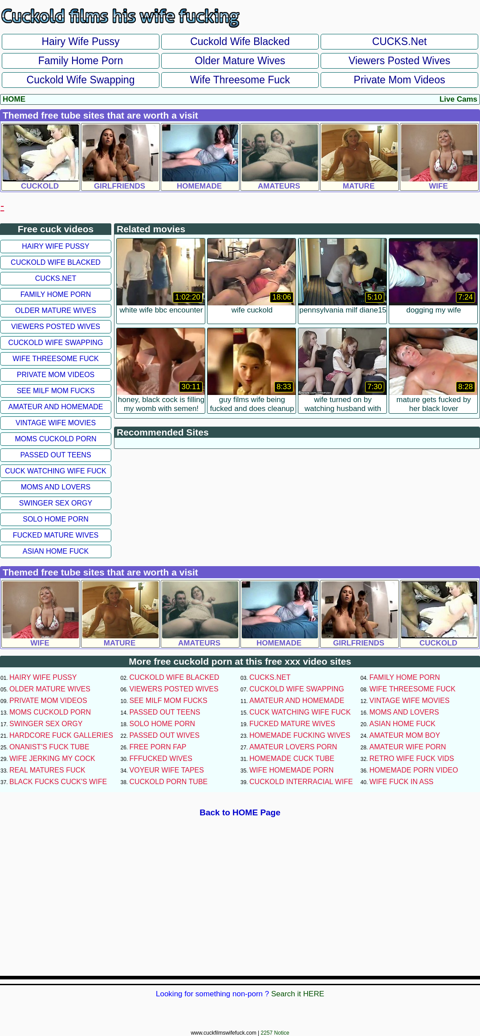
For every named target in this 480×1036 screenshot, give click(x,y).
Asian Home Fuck (56, 551)
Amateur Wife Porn (408, 747)
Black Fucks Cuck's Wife (58, 781)
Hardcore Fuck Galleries (61, 735)
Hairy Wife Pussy (80, 41)
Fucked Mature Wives (56, 535)
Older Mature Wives (240, 60)
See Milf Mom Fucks (55, 391)
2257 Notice (275, 1033)
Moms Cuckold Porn (55, 439)
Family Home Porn (80, 60)
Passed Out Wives (165, 735)
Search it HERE (297, 994)
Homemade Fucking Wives (299, 735)
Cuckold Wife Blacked (240, 41)
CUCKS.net (399, 41)
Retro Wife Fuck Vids (412, 758)
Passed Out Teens (55, 455)
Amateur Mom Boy (405, 735)
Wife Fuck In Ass (402, 781)
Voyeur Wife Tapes (167, 770)
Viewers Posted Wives (399, 60)
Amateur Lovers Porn (293, 747)
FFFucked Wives (161, 758)
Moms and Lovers (55, 487)
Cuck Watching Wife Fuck (55, 471)
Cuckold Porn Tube (169, 781)
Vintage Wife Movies (56, 423)
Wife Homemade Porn (291, 770)
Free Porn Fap (158, 747)
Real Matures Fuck (47, 770)
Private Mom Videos (399, 80)
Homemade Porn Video (414, 770)
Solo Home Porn (56, 519)
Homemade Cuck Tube (291, 758)
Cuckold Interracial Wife (301, 781)
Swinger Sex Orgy (55, 503)
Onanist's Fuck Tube (49, 747)
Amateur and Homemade (55, 407)
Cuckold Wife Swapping (81, 80)
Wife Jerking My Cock (52, 758)
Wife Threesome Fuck (240, 80)
